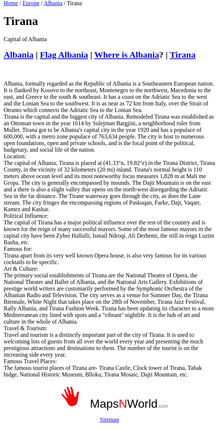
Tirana (183, 55)
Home (11, 3)
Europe (31, 3)
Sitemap (109, 420)
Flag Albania (64, 55)
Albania (53, 3)
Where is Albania (126, 55)
